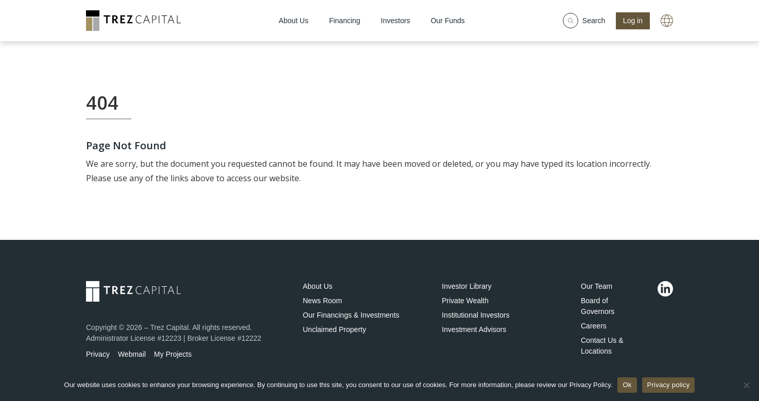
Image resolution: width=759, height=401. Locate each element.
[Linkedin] (665, 289)
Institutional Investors (476, 315)
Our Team (596, 286)
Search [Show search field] (584, 20)
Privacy (98, 354)
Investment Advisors (474, 329)
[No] (746, 385)
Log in (633, 20)
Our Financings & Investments (351, 315)
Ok (627, 385)
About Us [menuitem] (293, 20)
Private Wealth (465, 301)
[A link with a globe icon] (667, 20)
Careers (594, 326)
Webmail (132, 354)
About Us (318, 286)
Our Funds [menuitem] (447, 20)
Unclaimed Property (334, 329)
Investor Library (466, 286)
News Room (322, 301)
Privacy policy (668, 385)
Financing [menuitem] (344, 20)
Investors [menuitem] (395, 20)
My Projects (173, 354)
